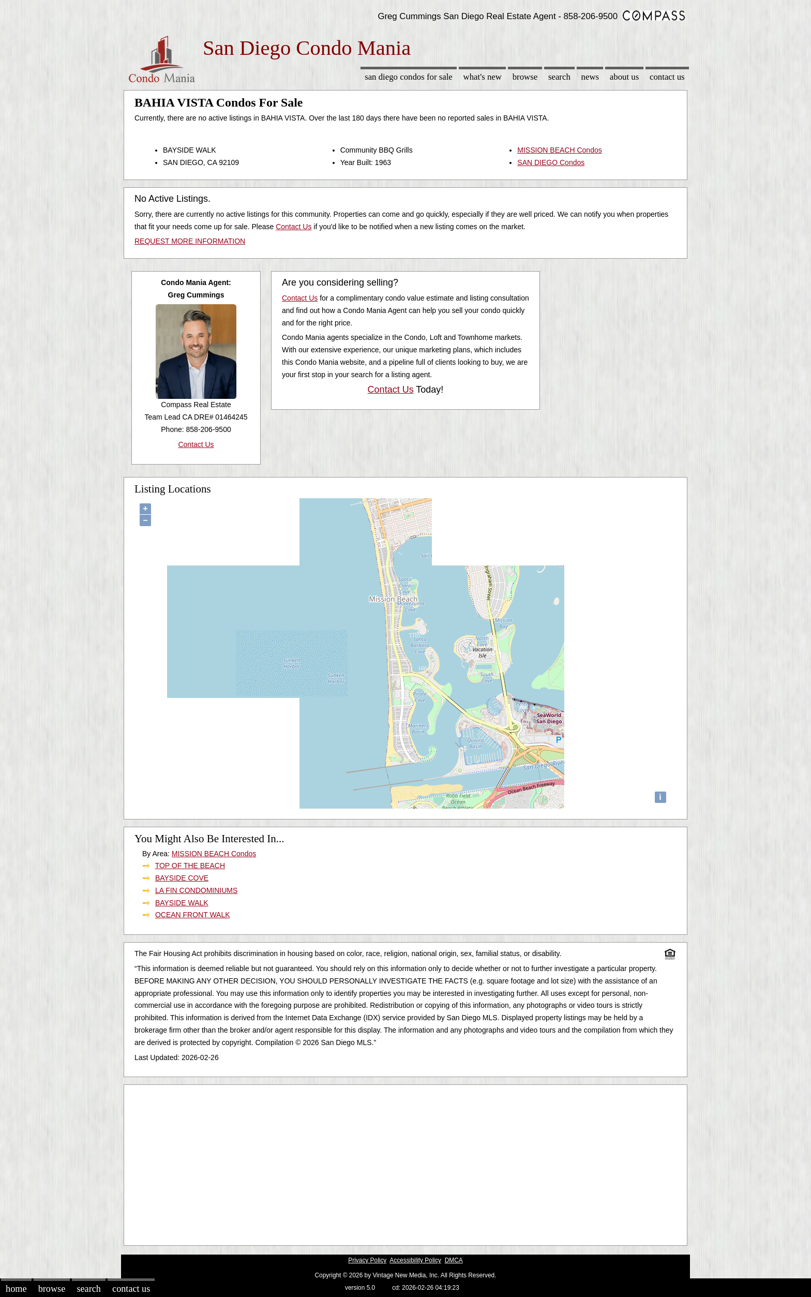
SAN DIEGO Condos (550, 162)
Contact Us (667, 77)
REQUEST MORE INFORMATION (189, 241)
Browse (525, 77)
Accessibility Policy (415, 1260)
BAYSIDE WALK (181, 903)
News (590, 77)
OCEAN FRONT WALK (192, 915)
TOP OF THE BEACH (190, 865)
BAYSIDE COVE (181, 878)
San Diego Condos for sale (409, 77)
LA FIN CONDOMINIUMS (196, 890)
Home (16, 1289)
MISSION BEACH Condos (559, 150)
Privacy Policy (367, 1260)
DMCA (454, 1260)
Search (559, 77)
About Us (624, 77)
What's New (482, 77)
